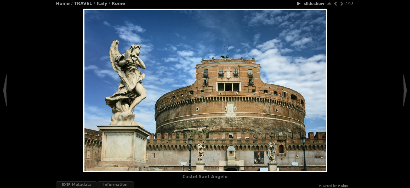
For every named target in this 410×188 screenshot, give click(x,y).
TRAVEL (83, 3)
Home (63, 3)
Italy (101, 3)
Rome (118, 3)
